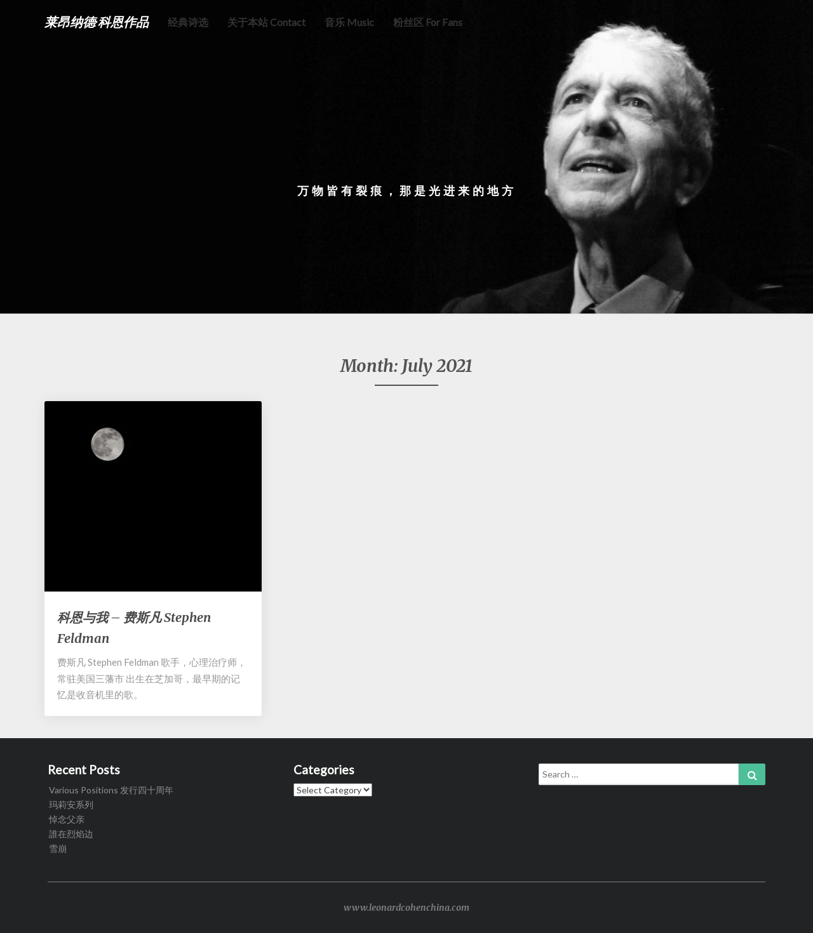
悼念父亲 (66, 819)
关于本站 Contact (266, 22)
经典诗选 (188, 22)
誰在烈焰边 (71, 833)
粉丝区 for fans (427, 22)
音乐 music (349, 22)
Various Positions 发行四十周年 (111, 789)
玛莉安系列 (71, 804)
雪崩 (58, 848)
